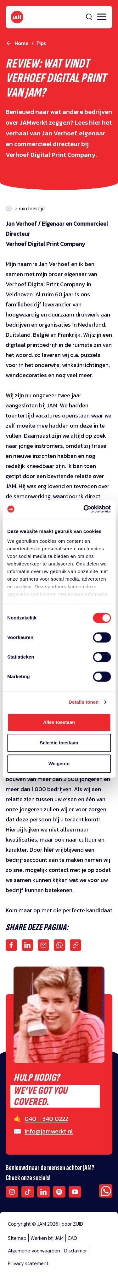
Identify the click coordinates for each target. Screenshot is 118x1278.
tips (41, 43)
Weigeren (59, 763)
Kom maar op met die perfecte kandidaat (59, 910)
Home (21, 43)
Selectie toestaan (59, 742)
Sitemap (17, 1238)
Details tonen (83, 702)
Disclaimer (75, 1250)
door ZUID (72, 1224)
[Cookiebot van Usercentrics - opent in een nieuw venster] (84, 509)
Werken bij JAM (47, 1238)
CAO (72, 1238)
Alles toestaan (59, 722)
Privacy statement (28, 1263)
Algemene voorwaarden (34, 1250)
